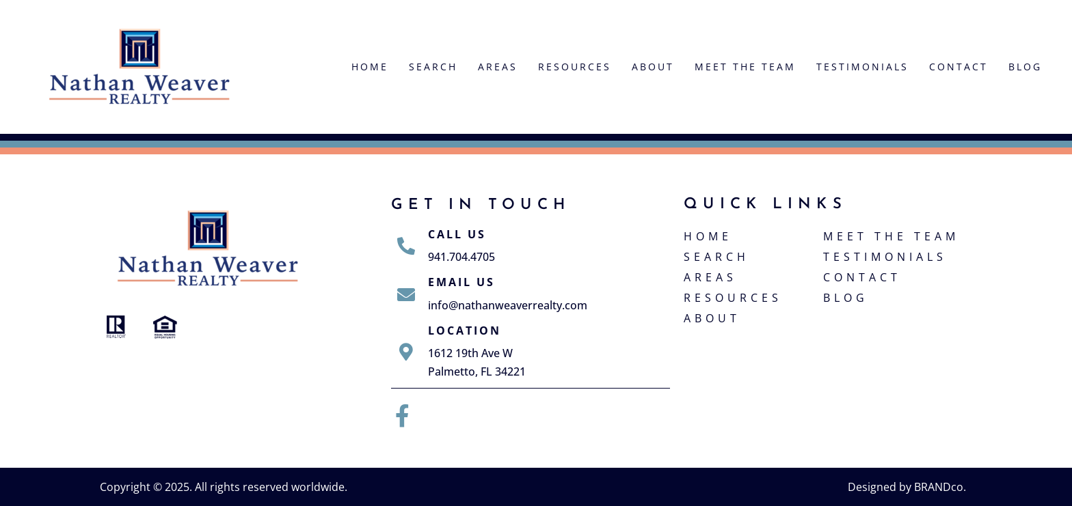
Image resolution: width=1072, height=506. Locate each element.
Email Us (461, 282)
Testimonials (862, 66)
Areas (498, 66)
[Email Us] (406, 294)
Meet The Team (745, 66)
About (653, 66)
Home (369, 66)
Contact (958, 66)
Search (433, 66)
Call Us (457, 234)
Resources (574, 66)
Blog (1025, 66)
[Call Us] (406, 246)
